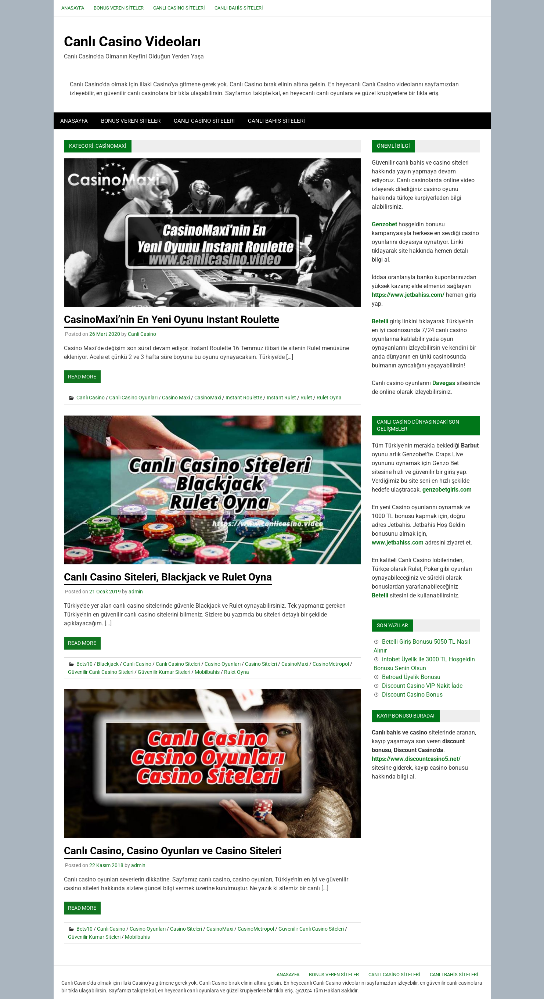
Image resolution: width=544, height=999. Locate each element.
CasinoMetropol (331, 664)
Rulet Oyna (329, 397)
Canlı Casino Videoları (132, 41)
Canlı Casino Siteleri (179, 8)
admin (136, 591)
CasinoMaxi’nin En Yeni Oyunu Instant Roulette (171, 319)
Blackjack (108, 664)
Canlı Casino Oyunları (133, 397)
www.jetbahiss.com (398, 542)
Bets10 (84, 664)
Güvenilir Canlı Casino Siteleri (100, 672)
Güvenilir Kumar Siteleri (164, 672)
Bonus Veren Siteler (119, 8)
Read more (82, 377)
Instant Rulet (281, 397)
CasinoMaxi (207, 397)
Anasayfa (72, 8)
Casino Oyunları (223, 664)
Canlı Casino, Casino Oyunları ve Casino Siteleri (172, 851)
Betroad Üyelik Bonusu (411, 676)
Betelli (380, 321)
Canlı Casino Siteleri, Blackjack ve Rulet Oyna (168, 577)
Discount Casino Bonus (412, 694)
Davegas (443, 383)
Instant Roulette (244, 397)
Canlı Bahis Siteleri (239, 8)
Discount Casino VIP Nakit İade (422, 685)
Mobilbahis (207, 672)
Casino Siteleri (261, 664)
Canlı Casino (90, 397)
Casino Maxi (176, 397)
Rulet (306, 397)
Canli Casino (142, 334)
